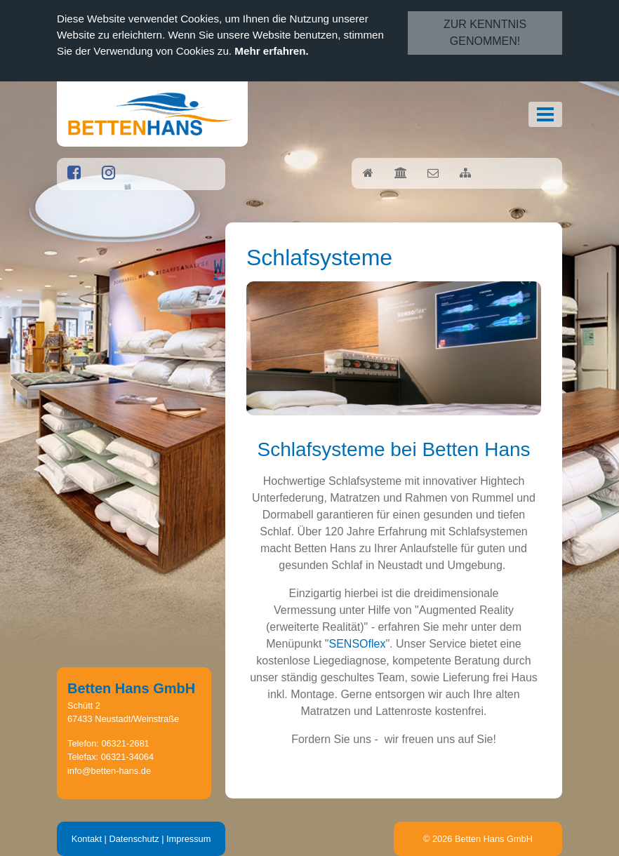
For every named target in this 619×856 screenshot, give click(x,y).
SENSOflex (357, 644)
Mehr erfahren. (271, 51)
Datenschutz (134, 839)
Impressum (188, 839)
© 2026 (478, 839)
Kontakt (87, 839)
